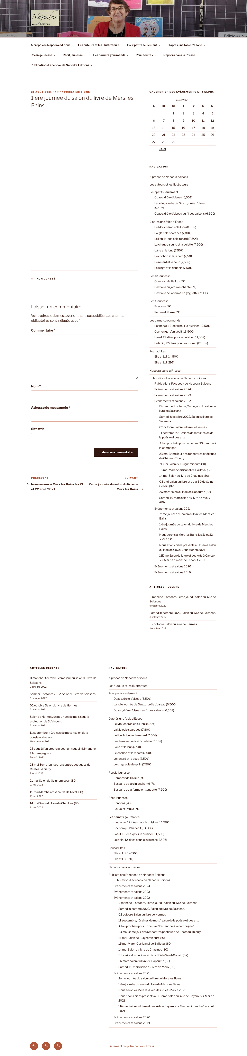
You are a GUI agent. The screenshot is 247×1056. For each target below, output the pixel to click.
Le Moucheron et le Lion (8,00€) (175, 227)
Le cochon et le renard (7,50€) (173, 256)
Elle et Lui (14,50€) (166, 356)
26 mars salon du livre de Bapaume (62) (185, 491)
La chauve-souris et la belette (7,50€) (178, 244)
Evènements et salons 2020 (172, 566)
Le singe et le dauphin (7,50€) (173, 267)
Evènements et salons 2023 (172, 395)
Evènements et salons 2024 (172, 389)
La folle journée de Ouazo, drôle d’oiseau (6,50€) (144, 704)
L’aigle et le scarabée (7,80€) (172, 233)
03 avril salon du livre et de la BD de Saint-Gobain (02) (153, 955)
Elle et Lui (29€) (164, 362)
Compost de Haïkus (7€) (169, 281)
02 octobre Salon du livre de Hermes (183, 427)
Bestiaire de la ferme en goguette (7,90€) (181, 293)
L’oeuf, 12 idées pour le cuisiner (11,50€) (179, 337)
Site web (37, 429)
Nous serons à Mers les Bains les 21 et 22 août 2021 (152, 990)
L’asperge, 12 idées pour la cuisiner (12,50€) (182, 325)
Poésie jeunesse (43, 55)
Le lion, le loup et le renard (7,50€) (176, 238)
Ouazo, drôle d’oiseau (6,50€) (173, 197)
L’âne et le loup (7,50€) (168, 250)
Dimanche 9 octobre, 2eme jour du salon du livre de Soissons (157, 902)
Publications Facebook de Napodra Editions (62, 65)
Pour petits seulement (144, 45)
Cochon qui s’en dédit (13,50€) (174, 331)
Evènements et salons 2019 (172, 572)
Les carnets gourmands (111, 55)
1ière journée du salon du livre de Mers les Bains (149, 984)
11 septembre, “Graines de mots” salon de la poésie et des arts (158, 920)
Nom (36, 386)
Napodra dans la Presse (179, 55)
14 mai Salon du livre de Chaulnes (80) (184, 475)
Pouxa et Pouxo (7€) (167, 312)
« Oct (162, 149)
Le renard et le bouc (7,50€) (172, 262)
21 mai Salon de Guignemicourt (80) (182, 464)
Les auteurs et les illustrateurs (98, 45)
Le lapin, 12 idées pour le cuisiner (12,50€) (181, 343)
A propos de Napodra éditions (50, 45)
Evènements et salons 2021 (172, 508)
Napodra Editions (75, 92)
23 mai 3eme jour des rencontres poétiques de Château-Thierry (159, 932)
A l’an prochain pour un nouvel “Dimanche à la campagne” (156, 926)
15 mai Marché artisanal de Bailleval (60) (185, 470)
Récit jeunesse (74, 55)
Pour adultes (146, 55)
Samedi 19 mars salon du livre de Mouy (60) (146, 967)
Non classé (46, 278)
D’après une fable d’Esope (187, 45)
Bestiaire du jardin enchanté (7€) (175, 287)
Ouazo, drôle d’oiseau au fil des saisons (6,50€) (184, 213)
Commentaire (43, 330)
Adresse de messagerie (50, 408)
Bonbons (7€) (163, 306)
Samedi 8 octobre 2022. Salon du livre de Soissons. (182, 613)
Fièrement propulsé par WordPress (131, 1046)
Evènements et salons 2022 (172, 401)
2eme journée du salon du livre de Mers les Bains (149, 978)
